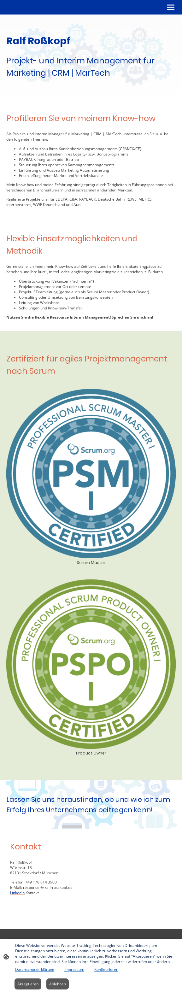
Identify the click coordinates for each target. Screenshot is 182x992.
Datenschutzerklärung (34, 969)
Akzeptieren (27, 984)
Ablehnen (57, 984)
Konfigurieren (106, 969)
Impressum (74, 969)
